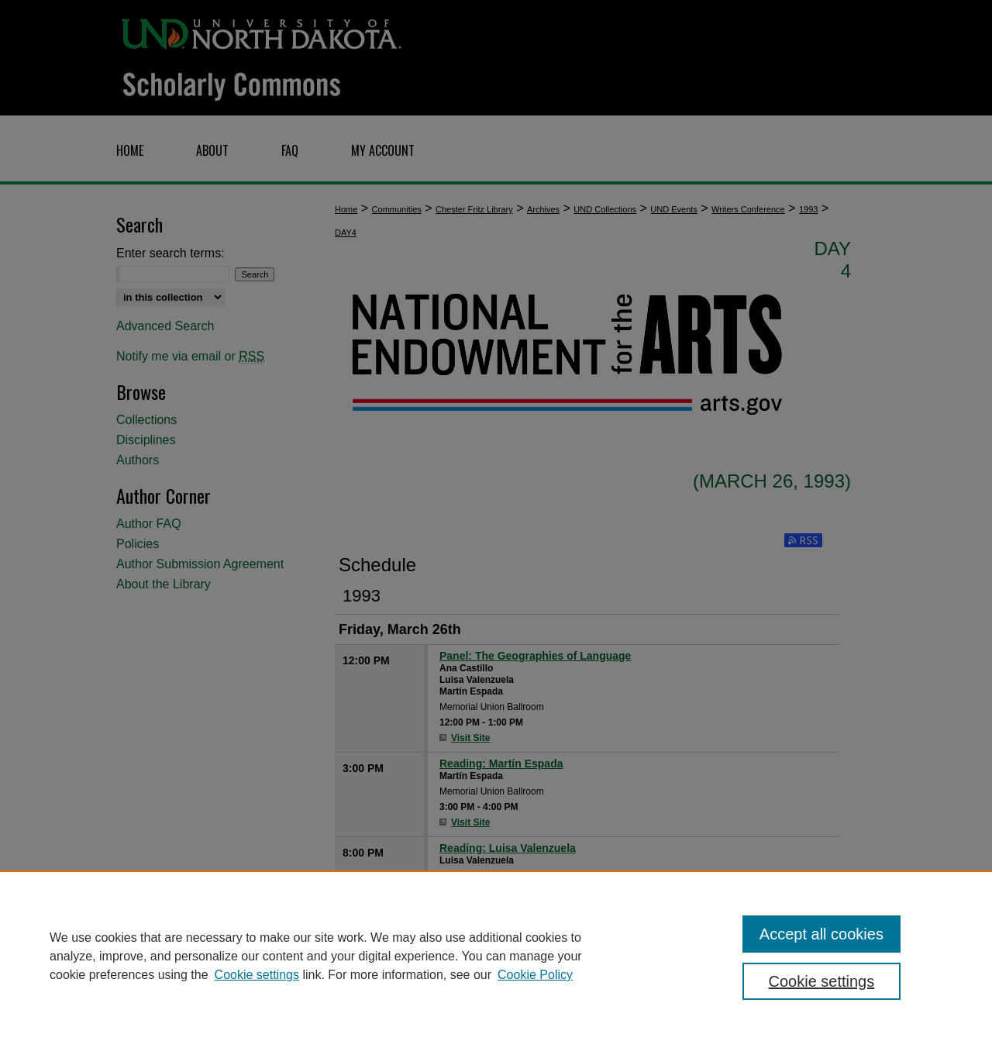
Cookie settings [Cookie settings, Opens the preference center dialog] (822, 981)
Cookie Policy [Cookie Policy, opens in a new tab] (535, 974)
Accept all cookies (822, 934)
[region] (496, 955)
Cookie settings (257, 974)
